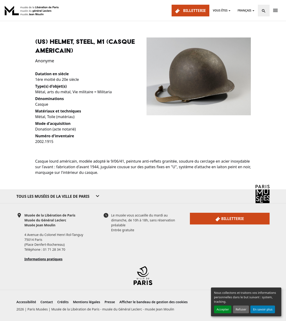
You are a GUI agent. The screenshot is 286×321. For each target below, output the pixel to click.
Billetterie (190, 10)
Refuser (241, 309)
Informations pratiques (43, 259)
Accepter (223, 309)
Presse (110, 302)
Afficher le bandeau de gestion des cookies (153, 302)
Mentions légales (86, 302)
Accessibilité (26, 302)
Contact (47, 302)
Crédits (62, 302)
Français (244, 10)
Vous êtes (220, 10)
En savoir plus (262, 309)
